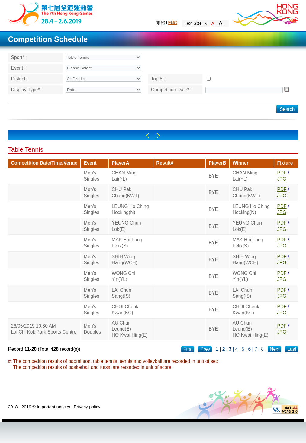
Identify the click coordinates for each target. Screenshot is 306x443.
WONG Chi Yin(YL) (123, 276)
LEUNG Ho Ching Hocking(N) (130, 209)
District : (19, 78)
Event (90, 162)
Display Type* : (27, 89)
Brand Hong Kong (265, 13)
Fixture (285, 162)
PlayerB (217, 162)
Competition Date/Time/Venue (44, 162)
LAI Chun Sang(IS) (121, 293)
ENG (172, 22)
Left (147, 136)
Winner (241, 162)
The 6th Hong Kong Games (51, 13)
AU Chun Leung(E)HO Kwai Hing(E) (130, 329)
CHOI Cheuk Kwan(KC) (125, 309)
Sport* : (19, 57)
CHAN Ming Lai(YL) (124, 175)
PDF (281, 172)
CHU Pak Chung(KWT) (125, 192)
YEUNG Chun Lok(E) (126, 225)
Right (158, 136)
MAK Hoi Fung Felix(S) (127, 242)
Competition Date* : (171, 89)
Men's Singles (91, 175)
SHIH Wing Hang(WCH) (124, 259)
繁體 (160, 22)
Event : (18, 68)
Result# (164, 162)
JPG (281, 178)
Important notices (53, 406)
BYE (213, 175)
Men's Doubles (92, 329)
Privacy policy (87, 406)
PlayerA (120, 162)
